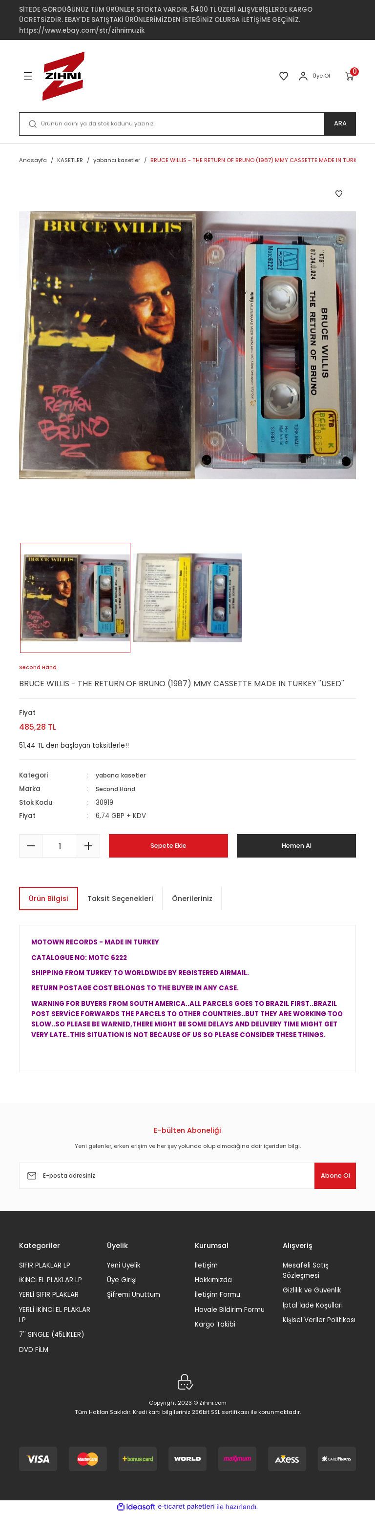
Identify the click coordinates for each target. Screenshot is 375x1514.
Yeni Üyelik (124, 1265)
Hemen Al (296, 846)
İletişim (206, 1265)
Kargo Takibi (215, 1324)
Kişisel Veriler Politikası (319, 1320)
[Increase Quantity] (88, 846)
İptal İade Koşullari (313, 1305)
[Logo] (63, 76)
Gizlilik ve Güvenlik (312, 1290)
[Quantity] (59, 846)
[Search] (187, 124)
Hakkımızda (213, 1280)
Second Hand (118, 789)
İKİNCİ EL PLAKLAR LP (50, 1280)
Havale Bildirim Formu (230, 1309)
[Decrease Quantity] (31, 846)
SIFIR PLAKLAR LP (44, 1265)
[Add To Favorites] (339, 194)
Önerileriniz (192, 898)
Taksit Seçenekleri (120, 898)
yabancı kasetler (124, 775)
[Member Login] (303, 76)
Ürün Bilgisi (48, 898)
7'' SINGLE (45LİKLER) (51, 1334)
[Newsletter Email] (187, 1176)
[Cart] (350, 76)
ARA (340, 124)
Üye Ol (321, 76)
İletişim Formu (217, 1294)
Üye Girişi (122, 1280)
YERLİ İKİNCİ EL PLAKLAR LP (54, 1315)
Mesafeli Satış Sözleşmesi (306, 1270)
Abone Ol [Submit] (326, 1176)
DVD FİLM (33, 1349)
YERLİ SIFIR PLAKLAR (49, 1294)
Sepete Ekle (168, 846)
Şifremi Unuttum (133, 1294)
